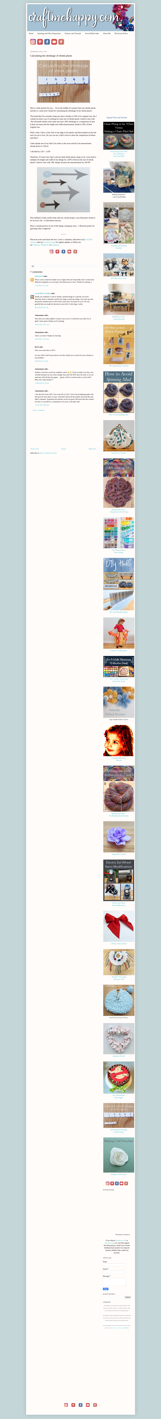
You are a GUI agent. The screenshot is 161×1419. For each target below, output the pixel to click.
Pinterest (36, 245)
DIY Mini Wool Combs (118, 278)
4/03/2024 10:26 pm (42, 339)
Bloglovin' (45, 245)
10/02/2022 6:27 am (42, 325)
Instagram (55, 245)
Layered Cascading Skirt (119, 650)
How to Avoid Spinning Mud (118, 415)
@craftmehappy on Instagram (117, 1327)
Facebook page (49, 242)
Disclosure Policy (121, 33)
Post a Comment (38, 410)
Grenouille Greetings (43, 293)
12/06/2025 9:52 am (42, 383)
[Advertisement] (63, 429)
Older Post (92, 449)
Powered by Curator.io (122, 1234)
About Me (107, 33)
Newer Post (35, 449)
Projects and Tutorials (73, 33)
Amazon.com (109, 1243)
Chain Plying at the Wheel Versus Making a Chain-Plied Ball (118, 154)
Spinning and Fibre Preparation (49, 33)
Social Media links (92, 33)
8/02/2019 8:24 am (41, 307)
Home (31, 33)
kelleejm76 (39, 276)
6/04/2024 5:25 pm (41, 361)
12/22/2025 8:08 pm (42, 405)
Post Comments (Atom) (48, 453)
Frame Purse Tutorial (119, 453)
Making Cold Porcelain (118, 1174)
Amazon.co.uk (121, 1240)
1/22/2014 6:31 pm (41, 285)
